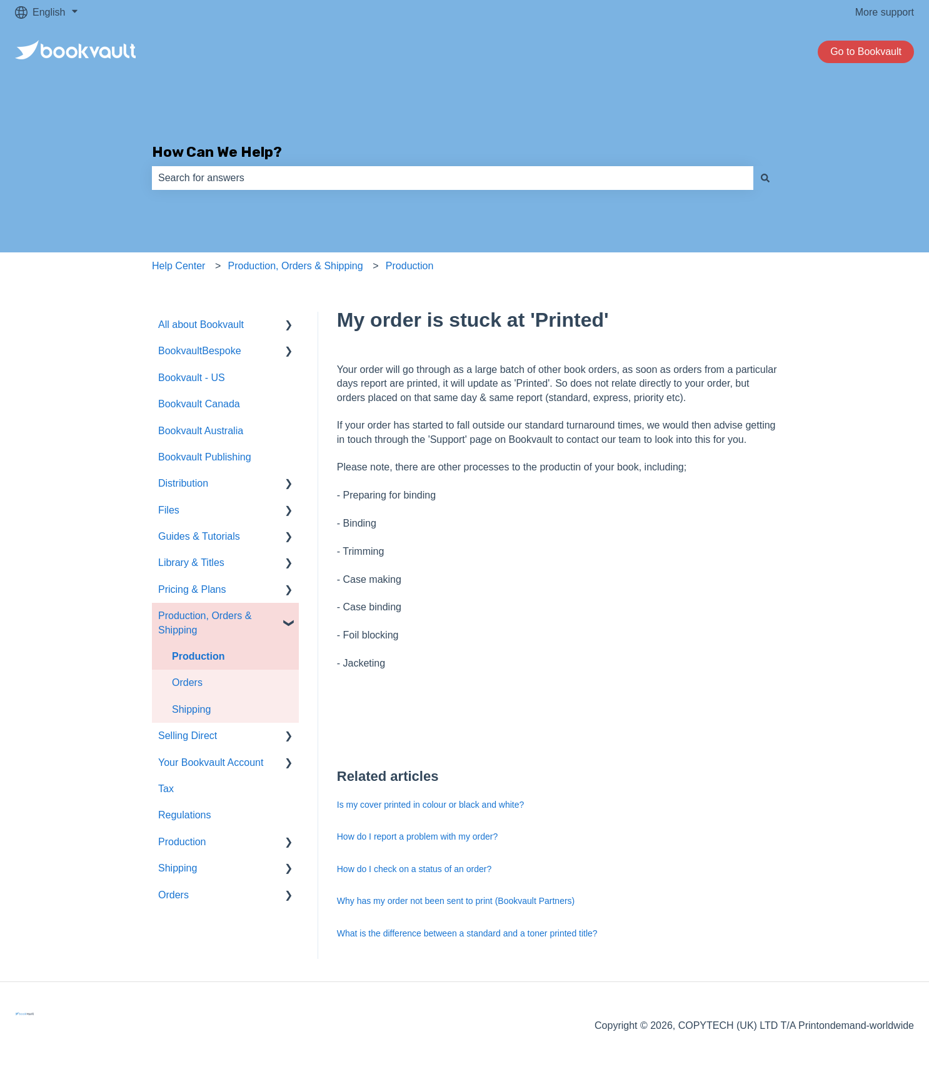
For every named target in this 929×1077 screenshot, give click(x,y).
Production (410, 266)
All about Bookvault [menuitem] (201, 324)
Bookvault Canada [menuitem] (199, 404)
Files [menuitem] (168, 510)
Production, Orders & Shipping (295, 266)
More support (884, 12)
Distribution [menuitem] (183, 483)
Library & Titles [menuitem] (191, 562)
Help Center (178, 266)
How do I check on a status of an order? (414, 869)
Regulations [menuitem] (184, 815)
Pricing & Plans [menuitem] (192, 589)
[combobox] (452, 178)
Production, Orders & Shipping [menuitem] (204, 622)
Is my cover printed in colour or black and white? (431, 805)
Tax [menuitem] (166, 788)
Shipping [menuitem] (191, 709)
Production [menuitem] (198, 656)
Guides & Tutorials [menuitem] (199, 536)
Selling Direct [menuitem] (187, 735)
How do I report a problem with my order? (417, 836)
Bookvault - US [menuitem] (191, 377)
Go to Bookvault (865, 51)
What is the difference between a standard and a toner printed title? (467, 933)
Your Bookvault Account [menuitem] (210, 762)
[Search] (765, 178)
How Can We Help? (217, 152)
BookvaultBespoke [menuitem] (199, 350)
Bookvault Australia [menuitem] (200, 430)
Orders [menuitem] (187, 682)
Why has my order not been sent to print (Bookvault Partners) (456, 901)
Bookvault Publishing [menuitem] (204, 457)
